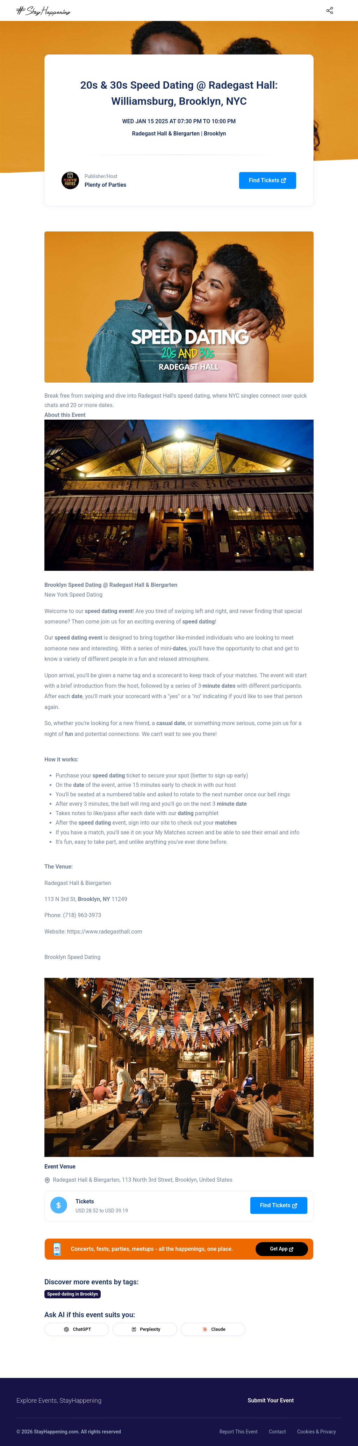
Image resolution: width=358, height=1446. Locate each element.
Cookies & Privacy (316, 1431)
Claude (213, 1329)
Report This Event (239, 1431)
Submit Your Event (269, 1400)
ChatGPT (76, 1329)
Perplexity (145, 1329)
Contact (277, 1431)
